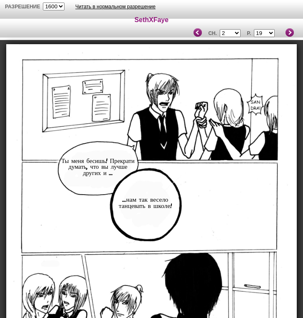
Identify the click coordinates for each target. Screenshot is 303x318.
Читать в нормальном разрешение (115, 7)
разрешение (22, 7)
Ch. (212, 33)
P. (249, 33)
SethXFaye (151, 19)
